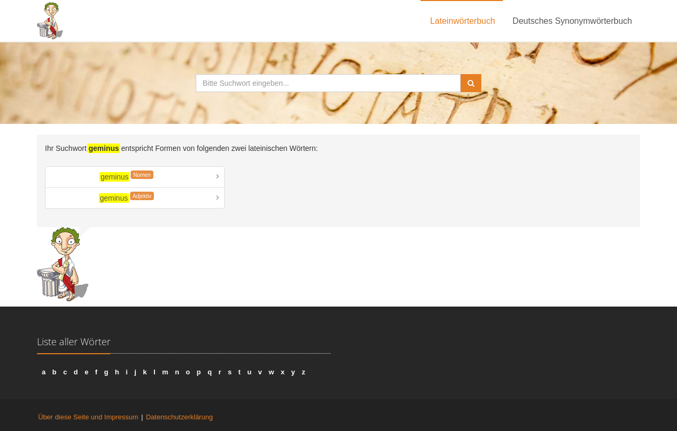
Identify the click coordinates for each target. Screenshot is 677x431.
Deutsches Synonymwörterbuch (572, 20)
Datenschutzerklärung (179, 417)
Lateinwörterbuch (462, 20)
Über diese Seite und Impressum (88, 417)
